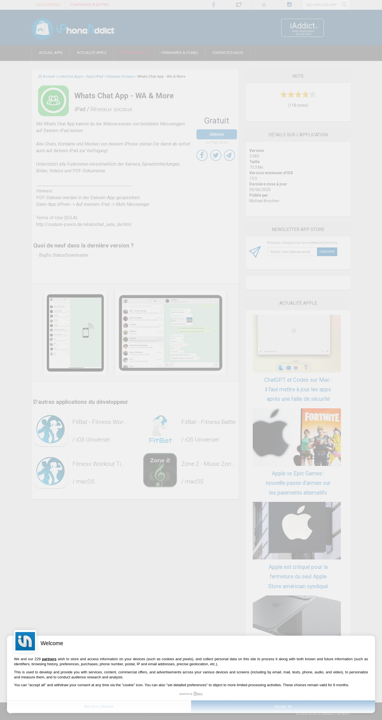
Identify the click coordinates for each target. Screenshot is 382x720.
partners (49, 659)
